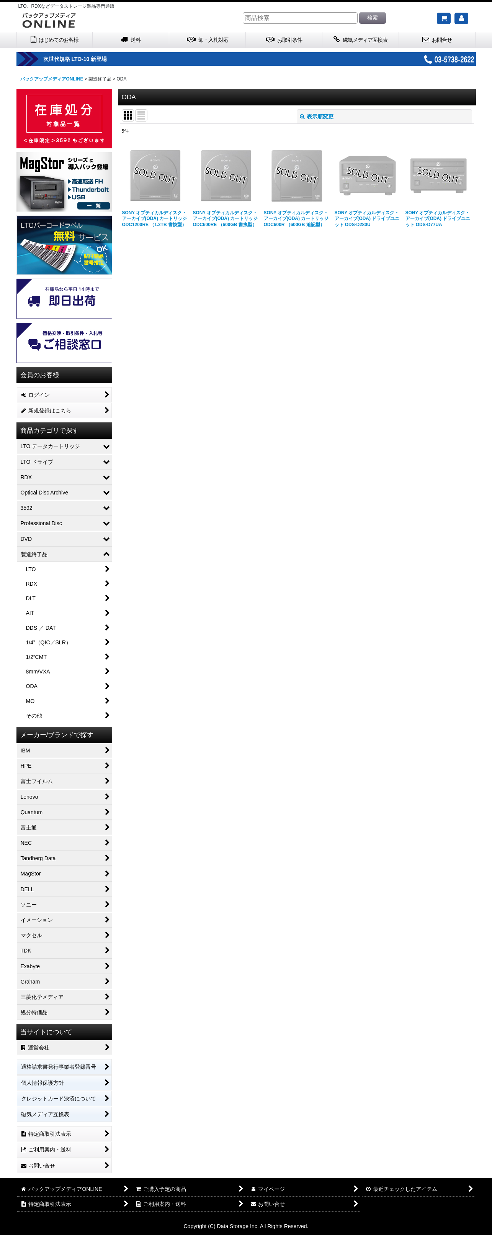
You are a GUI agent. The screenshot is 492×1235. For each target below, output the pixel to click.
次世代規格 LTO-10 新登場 (103, 59)
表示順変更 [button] (316, 116)
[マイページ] (461, 18)
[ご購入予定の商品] (444, 18)
